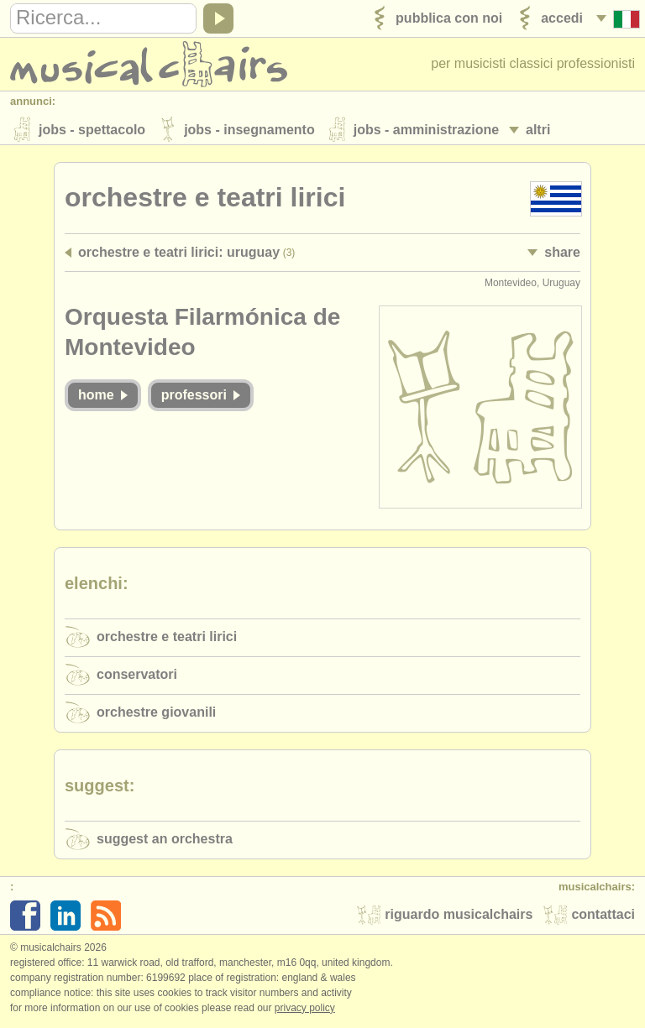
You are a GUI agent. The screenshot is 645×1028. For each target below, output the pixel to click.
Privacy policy (305, 1010)
